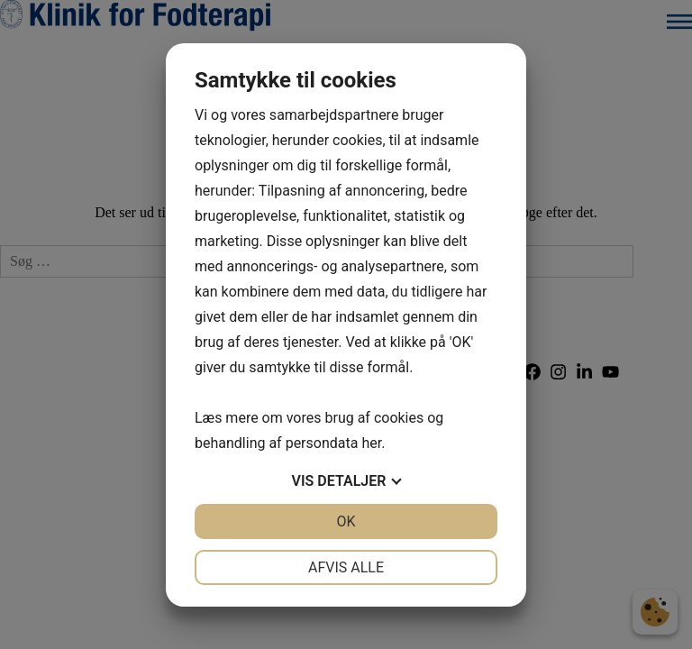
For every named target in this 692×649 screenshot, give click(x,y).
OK (345, 521)
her (371, 443)
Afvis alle (346, 567)
